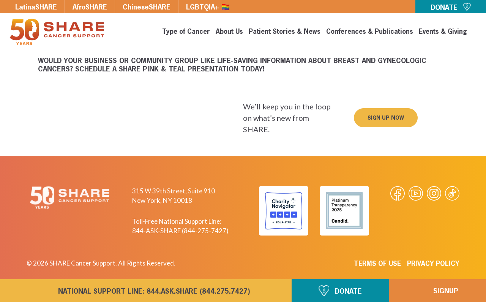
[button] (386, 117)
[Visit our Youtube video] (416, 193)
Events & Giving (443, 32)
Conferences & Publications (369, 32)
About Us (229, 32)
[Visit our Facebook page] (397, 193)
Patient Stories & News (284, 32)
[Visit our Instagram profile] (434, 193)
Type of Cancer (186, 32)
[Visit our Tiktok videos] (452, 193)
